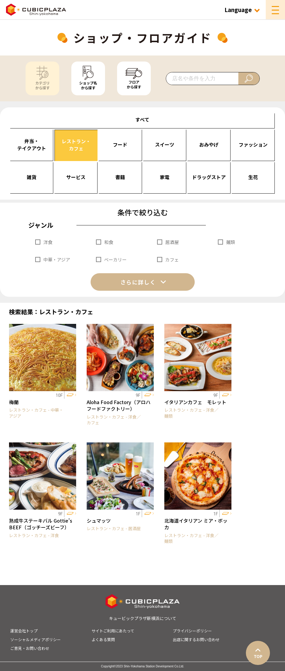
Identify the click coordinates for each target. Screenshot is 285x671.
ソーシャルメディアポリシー (35, 639)
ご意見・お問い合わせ (29, 648)
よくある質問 (103, 639)
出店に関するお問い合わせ (196, 639)
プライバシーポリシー (192, 631)
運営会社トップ (24, 631)
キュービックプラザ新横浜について (142, 618)
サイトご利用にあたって (112, 631)
